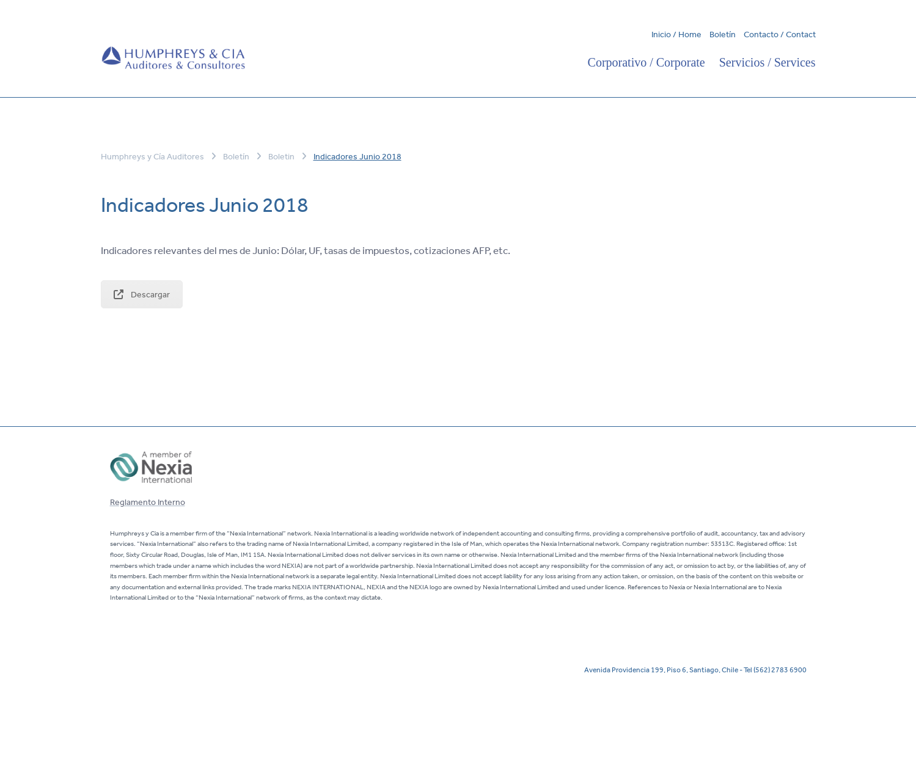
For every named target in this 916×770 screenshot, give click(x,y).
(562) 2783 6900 (780, 669)
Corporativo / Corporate (646, 62)
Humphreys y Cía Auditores (153, 156)
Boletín (722, 34)
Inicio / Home (676, 34)
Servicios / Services (767, 62)
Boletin (281, 156)
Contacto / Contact (780, 34)
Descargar (142, 294)
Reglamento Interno (147, 502)
